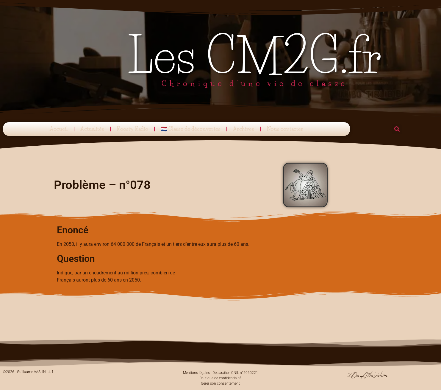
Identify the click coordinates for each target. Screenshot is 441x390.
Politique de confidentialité (220, 378)
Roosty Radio (132, 129)
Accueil (59, 129)
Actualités (92, 129)
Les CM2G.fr (254, 56)
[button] (397, 129)
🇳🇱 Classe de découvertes (190, 129)
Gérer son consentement (220, 383)
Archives (243, 129)
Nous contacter (285, 129)
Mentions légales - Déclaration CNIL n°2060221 (220, 373)
